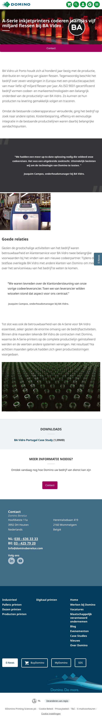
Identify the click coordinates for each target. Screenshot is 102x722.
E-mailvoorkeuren (86, 708)
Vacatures (77, 609)
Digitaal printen (46, 600)
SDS (81, 662)
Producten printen (14, 614)
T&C (73, 708)
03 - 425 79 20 (25, 543)
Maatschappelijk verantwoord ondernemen (81, 617)
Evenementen (79, 631)
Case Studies (78, 636)
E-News (10, 662)
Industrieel (9, 600)
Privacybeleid (62, 708)
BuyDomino (34, 663)
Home (74, 600)
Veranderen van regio (57, 700)
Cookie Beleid (46, 708)
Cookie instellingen (51, 713)
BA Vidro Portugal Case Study (33, 440)
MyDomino (61, 662)
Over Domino (79, 645)
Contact (51, 48)
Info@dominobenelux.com (25, 548)
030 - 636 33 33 (26, 538)
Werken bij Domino (82, 604)
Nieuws (75, 640)
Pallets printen (12, 604)
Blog (73, 626)
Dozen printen (11, 609)
